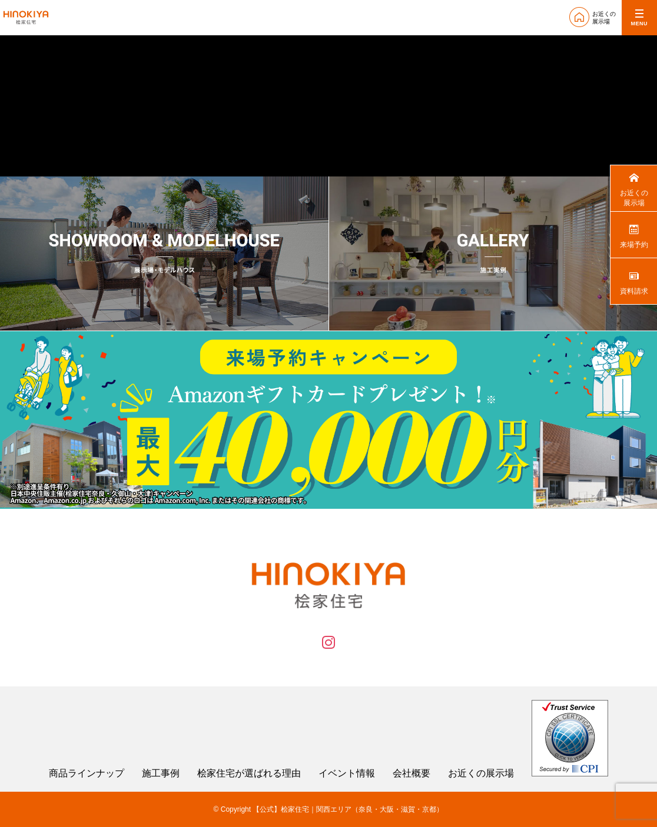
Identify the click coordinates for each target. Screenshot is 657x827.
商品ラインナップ (86, 773)
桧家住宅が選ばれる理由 (249, 773)
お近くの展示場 (481, 773)
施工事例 (161, 773)
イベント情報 (346, 773)
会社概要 (411, 773)
